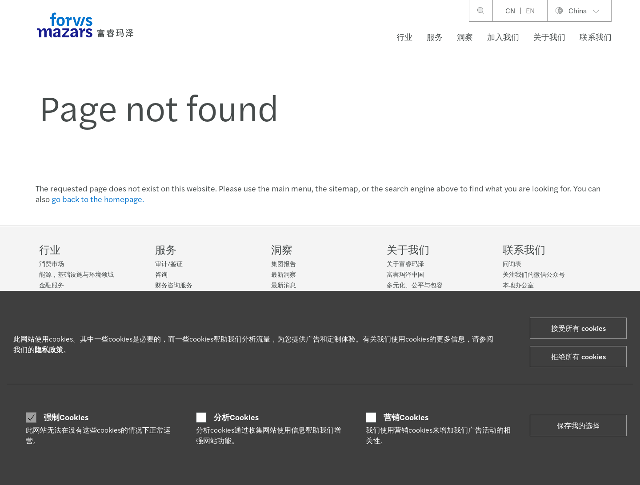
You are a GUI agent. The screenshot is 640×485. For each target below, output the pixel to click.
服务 (435, 36)
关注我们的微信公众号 (534, 274)
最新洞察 (283, 274)
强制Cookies (66, 417)
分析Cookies (236, 417)
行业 (404, 36)
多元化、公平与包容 (415, 284)
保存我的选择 (578, 425)
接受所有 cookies (578, 328)
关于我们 (549, 36)
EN (530, 10)
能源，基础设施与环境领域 (76, 274)
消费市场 (51, 263)
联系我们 (596, 36)
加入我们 (503, 36)
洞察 (465, 36)
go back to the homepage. (98, 198)
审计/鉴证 (169, 263)
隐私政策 (49, 349)
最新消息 (283, 284)
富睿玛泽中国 (405, 274)
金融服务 (51, 284)
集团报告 (283, 263)
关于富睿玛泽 (405, 263)
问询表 (512, 263)
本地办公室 (518, 284)
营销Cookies (406, 417)
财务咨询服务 (173, 284)
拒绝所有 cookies (578, 356)
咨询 (161, 274)
